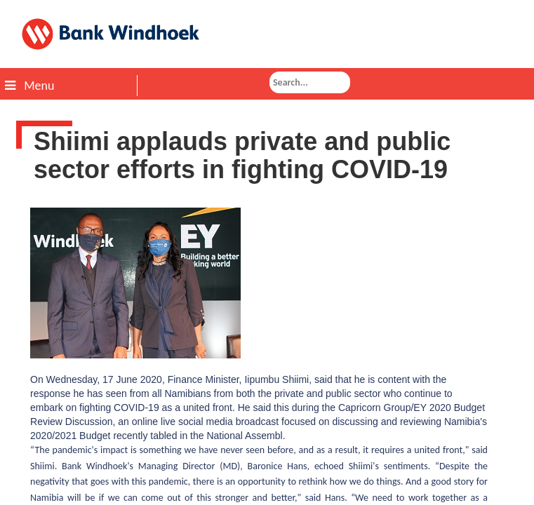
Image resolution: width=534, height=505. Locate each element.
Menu (29, 85)
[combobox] (309, 82)
